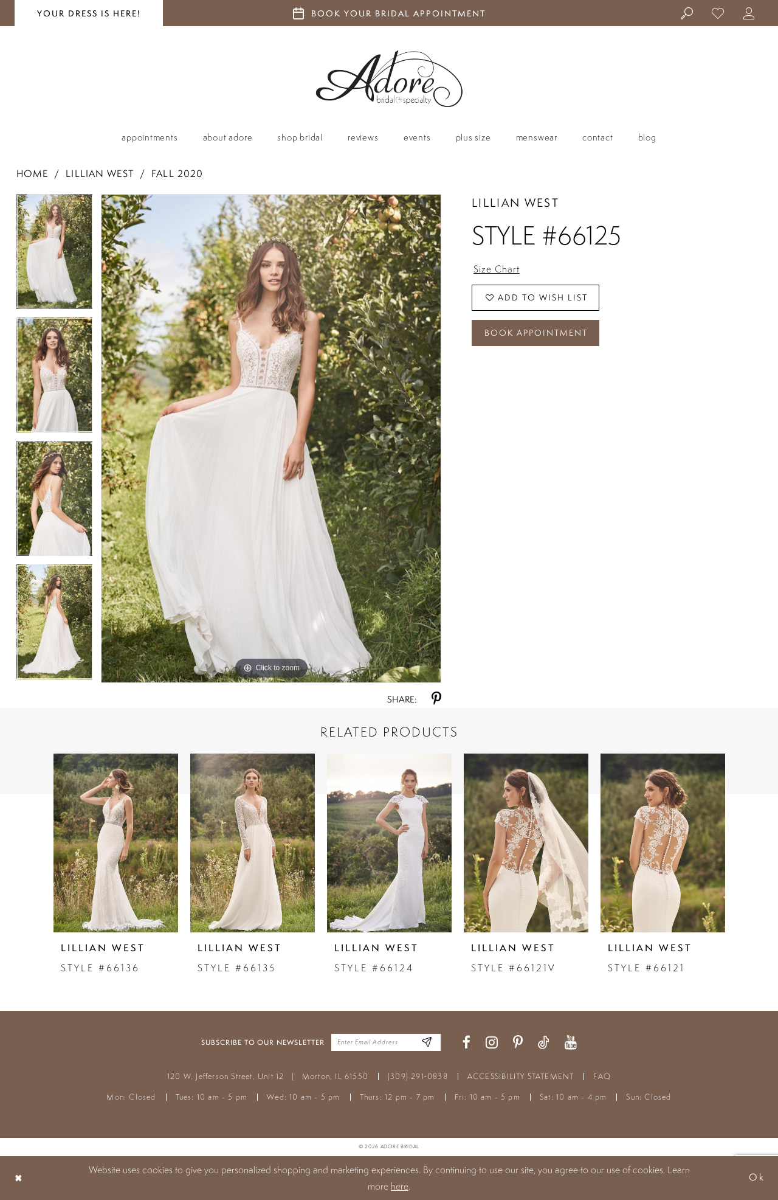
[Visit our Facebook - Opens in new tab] (466, 1043)
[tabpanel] (54, 255)
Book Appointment (536, 332)
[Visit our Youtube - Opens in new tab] (571, 1043)
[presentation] (115, 843)
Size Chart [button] (496, 269)
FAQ (602, 1076)
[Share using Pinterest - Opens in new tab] (436, 699)
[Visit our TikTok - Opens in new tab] (543, 1043)
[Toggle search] (687, 13)
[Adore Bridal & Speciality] (389, 78)
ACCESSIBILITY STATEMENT (520, 1076)
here (399, 1186)
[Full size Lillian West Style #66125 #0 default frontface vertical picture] (271, 438)
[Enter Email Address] (427, 1043)
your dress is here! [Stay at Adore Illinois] (88, 13)
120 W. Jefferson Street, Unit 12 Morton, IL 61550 (267, 1076)
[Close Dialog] (18, 1177)
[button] (749, 13)
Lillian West (99, 173)
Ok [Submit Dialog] (757, 1177)
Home (32, 173)
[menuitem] (687, 13)
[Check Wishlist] (718, 13)
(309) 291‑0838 (418, 1076)
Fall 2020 (177, 173)
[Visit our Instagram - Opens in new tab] (492, 1043)
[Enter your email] (386, 1042)
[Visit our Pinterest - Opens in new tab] (518, 1043)
